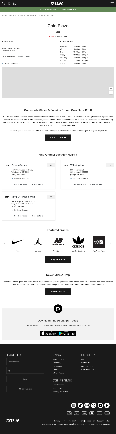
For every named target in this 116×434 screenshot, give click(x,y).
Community (57, 363)
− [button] (111, 92)
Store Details (37, 184)
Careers (56, 369)
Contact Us (85, 363)
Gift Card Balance (25, 389)
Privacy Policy (59, 421)
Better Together (58, 359)
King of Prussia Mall (23, 196)
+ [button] (111, 88)
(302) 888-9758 (77, 175)
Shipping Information (60, 392)
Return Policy (57, 388)
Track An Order (58, 385)
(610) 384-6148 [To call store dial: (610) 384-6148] (8, 57)
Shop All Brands (58, 259)
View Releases (58, 292)
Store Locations (87, 366)
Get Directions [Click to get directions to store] (24, 57)
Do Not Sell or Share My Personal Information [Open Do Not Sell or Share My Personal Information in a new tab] (92, 424)
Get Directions (20, 184)
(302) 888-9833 (18, 175)
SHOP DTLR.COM (58, 138)
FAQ (82, 359)
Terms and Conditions (75, 421)
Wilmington (77, 165)
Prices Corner (19, 165)
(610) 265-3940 (18, 206)
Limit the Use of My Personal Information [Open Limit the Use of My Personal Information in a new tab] (57, 424)
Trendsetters (57, 366)
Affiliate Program (59, 373)
